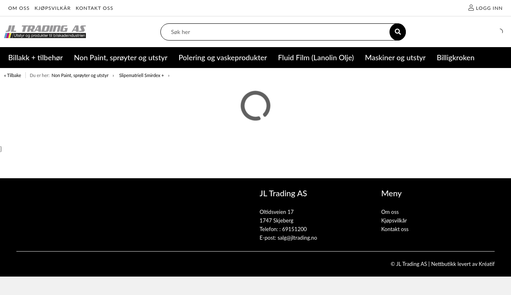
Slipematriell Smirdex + (141, 75)
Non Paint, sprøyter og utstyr (80, 75)
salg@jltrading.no (297, 237)
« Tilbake (12, 75)
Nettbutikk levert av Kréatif (463, 264)
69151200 (294, 229)
